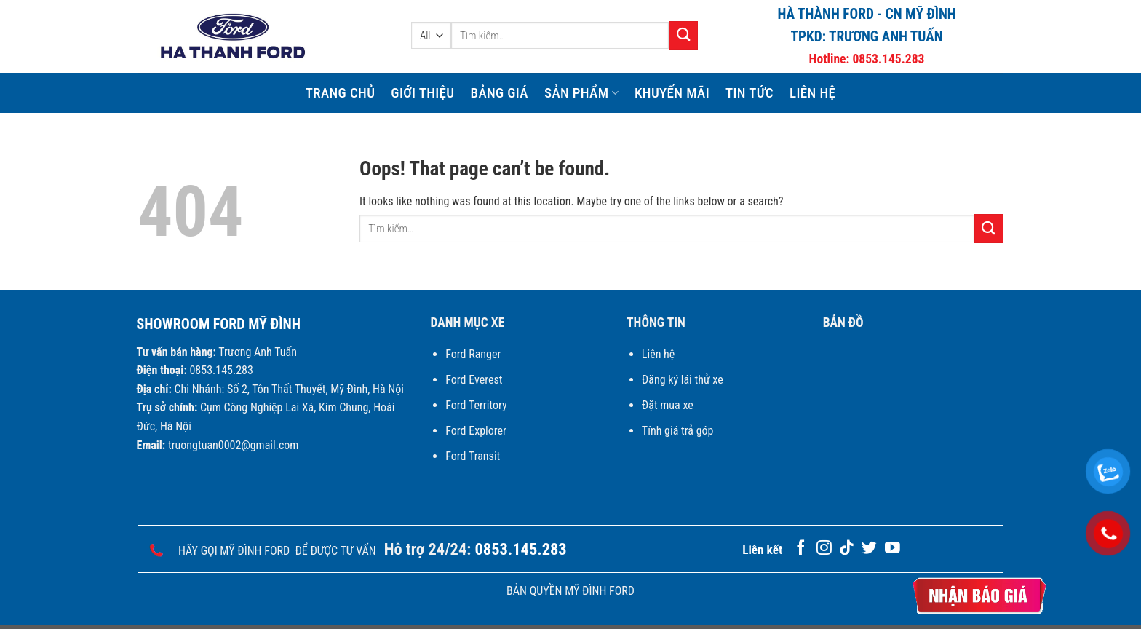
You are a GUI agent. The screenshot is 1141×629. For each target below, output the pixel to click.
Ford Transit (472, 456)
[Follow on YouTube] (892, 548)
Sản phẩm (581, 92)
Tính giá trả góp (678, 431)
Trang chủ (340, 92)
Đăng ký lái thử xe (682, 380)
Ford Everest (473, 380)
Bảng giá (499, 92)
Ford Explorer (475, 431)
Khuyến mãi (672, 92)
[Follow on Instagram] (824, 548)
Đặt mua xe (667, 405)
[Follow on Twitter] (869, 548)
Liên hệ (812, 92)
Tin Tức (749, 92)
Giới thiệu (422, 92)
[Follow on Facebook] (800, 548)
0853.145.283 (888, 59)
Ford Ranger (473, 354)
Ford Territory (475, 405)
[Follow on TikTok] (846, 548)
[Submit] (683, 35)
